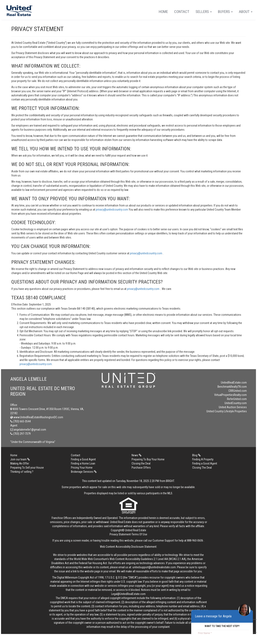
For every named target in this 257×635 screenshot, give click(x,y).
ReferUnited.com (237, 399)
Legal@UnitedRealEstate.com (128, 594)
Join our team (20, 459)
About (245, 11)
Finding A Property (202, 459)
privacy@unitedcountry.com (112, 209)
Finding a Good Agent (83, 459)
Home (163, 11)
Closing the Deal (141, 463)
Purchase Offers (141, 467)
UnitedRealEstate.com (234, 382)
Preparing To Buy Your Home (148, 459)
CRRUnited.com (237, 390)
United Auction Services (233, 407)
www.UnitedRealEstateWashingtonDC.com (36, 417)
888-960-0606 (195, 540)
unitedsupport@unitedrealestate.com (154, 567)
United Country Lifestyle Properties (226, 411)
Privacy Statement (120, 534)
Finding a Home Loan (83, 463)
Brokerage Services (84, 471)
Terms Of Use (139, 534)
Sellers (204, 11)
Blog (196, 455)
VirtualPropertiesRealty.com (230, 394)
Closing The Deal (202, 467)
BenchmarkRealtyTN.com (232, 386)
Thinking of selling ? (21, 471)
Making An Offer (19, 463)
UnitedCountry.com (236, 403)
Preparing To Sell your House (27, 467)
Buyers (225, 11)
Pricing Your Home (82, 467)
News (136, 455)
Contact (181, 11)
